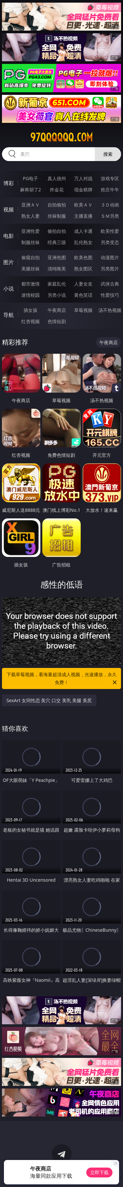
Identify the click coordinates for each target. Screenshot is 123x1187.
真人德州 (57, 178)
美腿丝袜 (30, 268)
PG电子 (30, 178)
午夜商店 (57, 310)
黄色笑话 (83, 295)
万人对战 (83, 178)
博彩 (8, 183)
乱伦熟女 (83, 242)
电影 (8, 235)
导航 (8, 314)
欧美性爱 (110, 231)
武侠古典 (110, 284)
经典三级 (57, 242)
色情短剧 (57, 321)
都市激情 (30, 284)
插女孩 (30, 310)
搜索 (108, 154)
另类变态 (110, 242)
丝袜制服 (57, 216)
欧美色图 (83, 257)
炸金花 (57, 189)
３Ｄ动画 (110, 205)
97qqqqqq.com (61, 137)
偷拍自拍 (57, 231)
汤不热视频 (109, 310)
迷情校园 (30, 295)
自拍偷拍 (57, 205)
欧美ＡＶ (83, 205)
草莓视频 (83, 310)
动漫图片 (110, 257)
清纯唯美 (57, 268)
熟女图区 (83, 268)
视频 (8, 209)
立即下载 (99, 1172)
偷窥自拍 (30, 257)
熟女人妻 (30, 216)
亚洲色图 (57, 257)
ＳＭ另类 (110, 216)
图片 (8, 262)
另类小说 (57, 295)
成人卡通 (83, 231)
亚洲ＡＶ (30, 205)
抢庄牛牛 (110, 189)
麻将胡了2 (30, 189)
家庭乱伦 (57, 284)
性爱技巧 (110, 295)
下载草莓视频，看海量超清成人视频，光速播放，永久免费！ (62, 678)
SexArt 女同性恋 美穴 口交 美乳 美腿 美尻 (49, 700)
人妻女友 (83, 284)
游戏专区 (110, 178)
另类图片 (110, 268)
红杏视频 (30, 321)
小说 (8, 288)
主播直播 (83, 216)
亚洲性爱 (30, 231)
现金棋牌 (83, 189)
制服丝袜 (30, 242)
